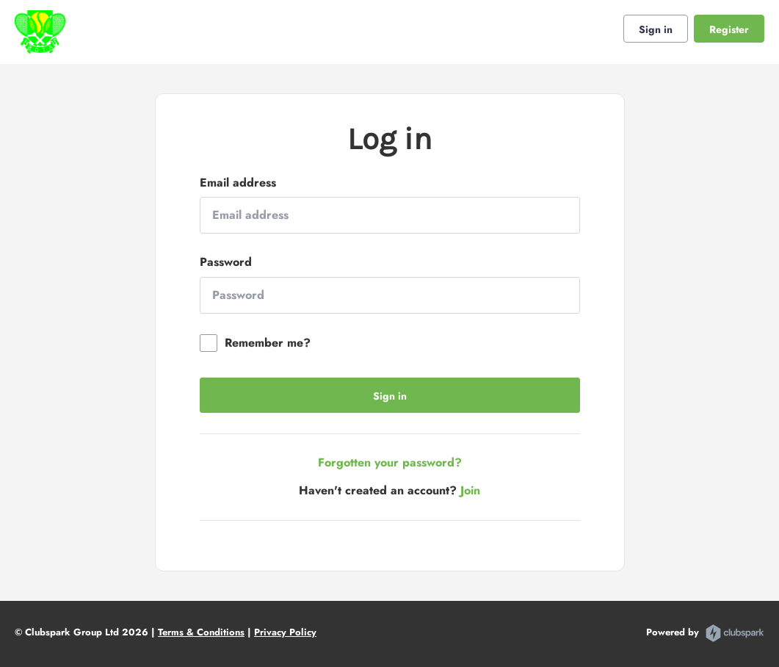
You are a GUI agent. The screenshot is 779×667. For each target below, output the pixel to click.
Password (226, 262)
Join (470, 490)
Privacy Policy (285, 632)
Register (729, 29)
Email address (238, 183)
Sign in (656, 29)
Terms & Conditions (201, 632)
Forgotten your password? (390, 462)
